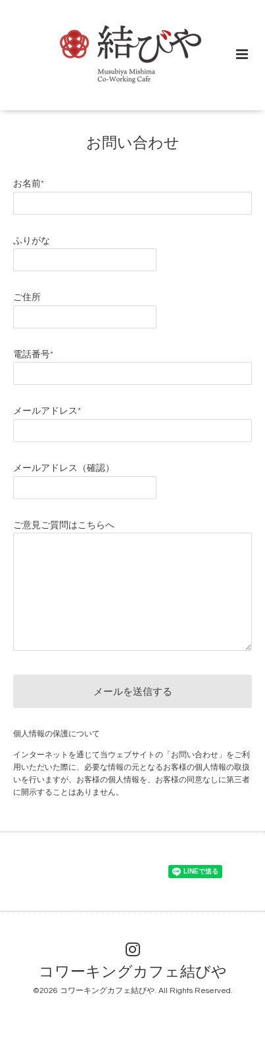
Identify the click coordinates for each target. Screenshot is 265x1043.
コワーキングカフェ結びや (133, 972)
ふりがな (31, 241)
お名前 (28, 184)
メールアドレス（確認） (63, 468)
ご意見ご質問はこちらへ (63, 525)
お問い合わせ (133, 143)
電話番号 (33, 354)
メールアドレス (47, 411)
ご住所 (27, 297)
